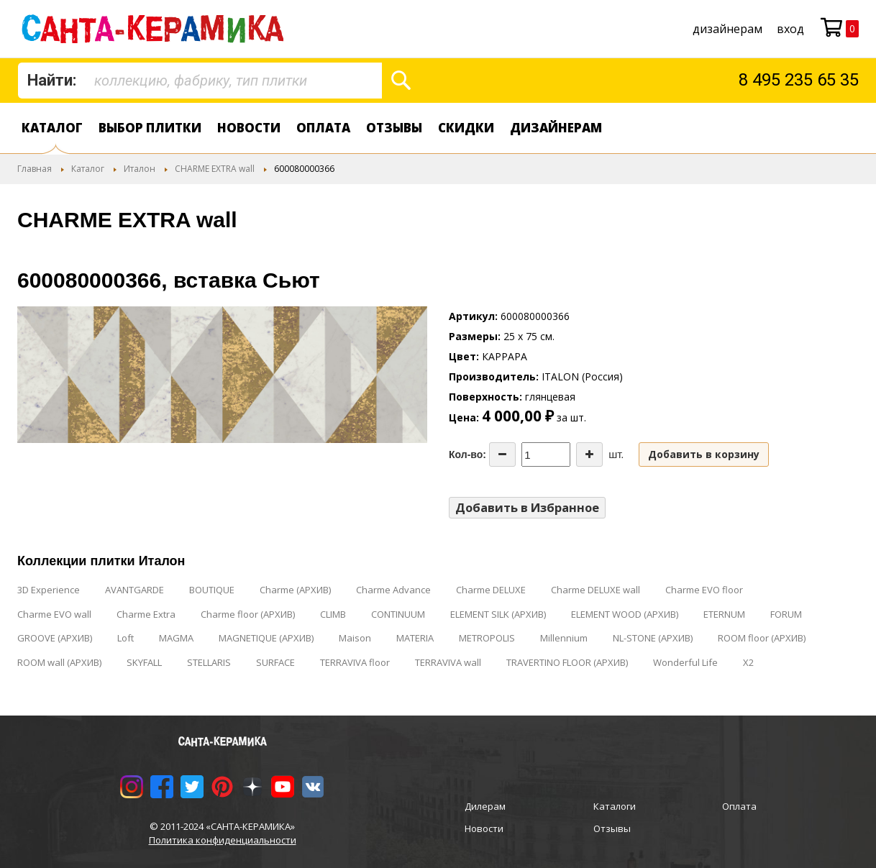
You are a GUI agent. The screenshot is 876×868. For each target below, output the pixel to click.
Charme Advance (393, 589)
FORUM (786, 614)
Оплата (323, 127)
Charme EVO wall (54, 614)
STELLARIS (209, 662)
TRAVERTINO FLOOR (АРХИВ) (567, 662)
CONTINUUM (398, 614)
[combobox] (200, 80)
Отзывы (394, 127)
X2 (748, 662)
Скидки (466, 127)
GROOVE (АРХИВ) (54, 637)
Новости (248, 127)
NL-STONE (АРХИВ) (653, 637)
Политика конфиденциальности (222, 839)
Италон (139, 169)
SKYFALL (144, 662)
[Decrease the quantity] (502, 454)
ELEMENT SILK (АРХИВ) (498, 614)
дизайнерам (727, 29)
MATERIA (415, 637)
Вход (790, 29)
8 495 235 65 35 (799, 80)
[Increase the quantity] (589, 454)
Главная (34, 169)
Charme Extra (146, 614)
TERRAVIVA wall (448, 662)
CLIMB (333, 614)
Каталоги (614, 806)
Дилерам (485, 806)
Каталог (52, 127)
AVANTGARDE (134, 589)
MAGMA (176, 637)
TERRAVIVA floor (355, 662)
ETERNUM (724, 614)
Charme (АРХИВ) (295, 589)
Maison (355, 637)
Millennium (564, 637)
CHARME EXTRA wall (215, 169)
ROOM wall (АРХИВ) (59, 662)
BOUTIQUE (211, 589)
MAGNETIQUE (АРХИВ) (266, 637)
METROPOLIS (487, 637)
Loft (125, 637)
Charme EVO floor (704, 589)
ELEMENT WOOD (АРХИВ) (624, 614)
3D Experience (48, 589)
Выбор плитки (150, 127)
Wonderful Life (685, 662)
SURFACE (275, 662)
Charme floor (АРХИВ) (248, 614)
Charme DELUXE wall (595, 589)
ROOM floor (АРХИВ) (762, 637)
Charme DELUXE (491, 589)
